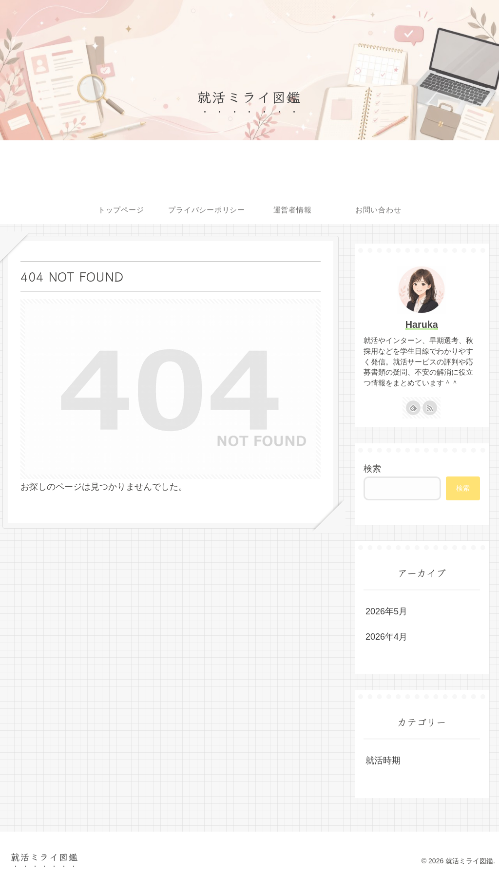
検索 (372, 469)
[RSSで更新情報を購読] (429, 407)
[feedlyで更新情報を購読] (413, 407)
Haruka (421, 324)
